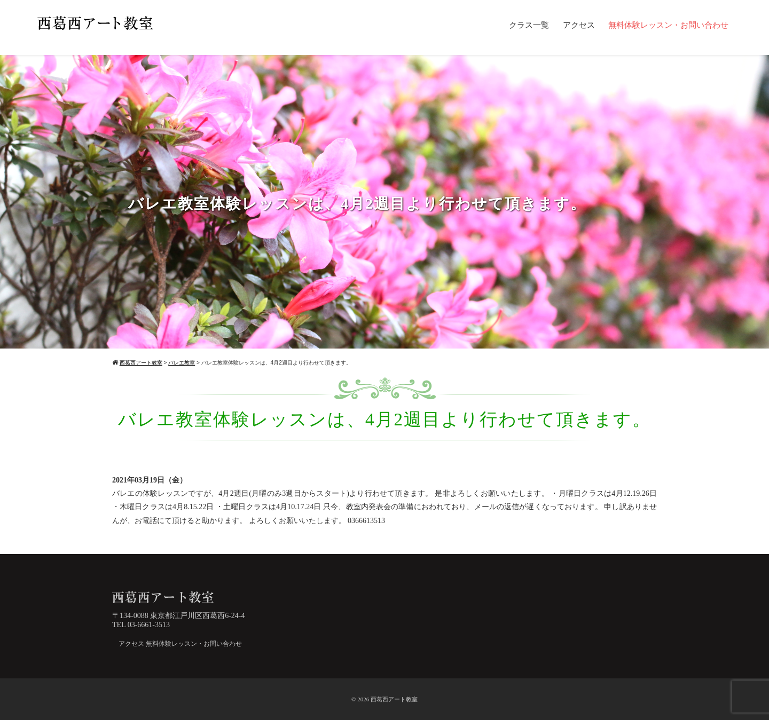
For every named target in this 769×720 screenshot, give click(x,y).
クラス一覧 (529, 25)
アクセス (579, 25)
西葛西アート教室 (394, 699)
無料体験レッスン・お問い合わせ (668, 25)
